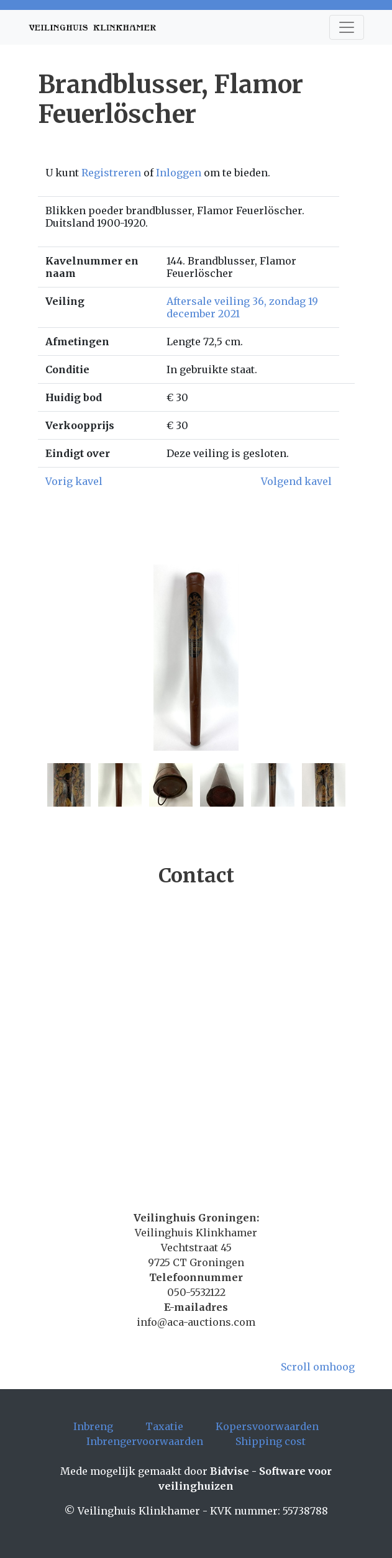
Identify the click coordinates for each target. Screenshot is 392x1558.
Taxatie (164, 1426)
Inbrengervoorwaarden (144, 1441)
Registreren (111, 172)
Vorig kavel (74, 481)
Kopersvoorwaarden (267, 1426)
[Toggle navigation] (346, 27)
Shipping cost (270, 1441)
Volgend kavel (296, 481)
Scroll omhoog (318, 1367)
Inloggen (178, 172)
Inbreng (93, 1426)
